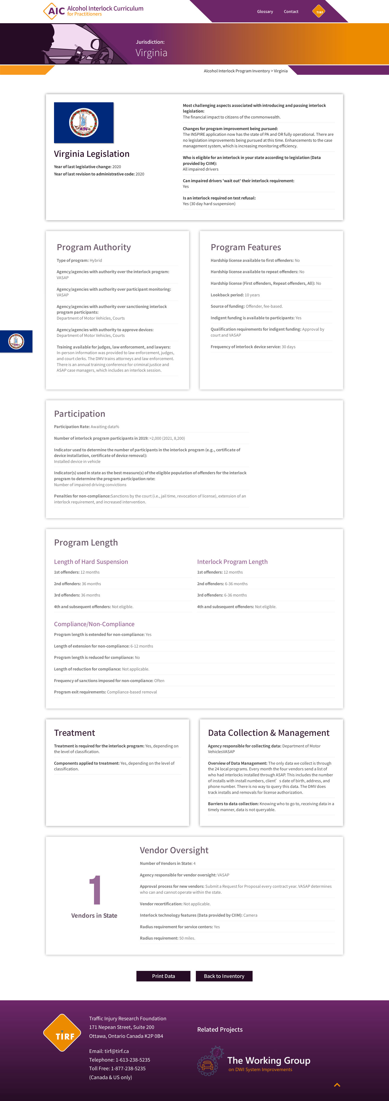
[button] (163, 976)
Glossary (265, 11)
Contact (291, 11)
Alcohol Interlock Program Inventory (237, 70)
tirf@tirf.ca (117, 1050)
